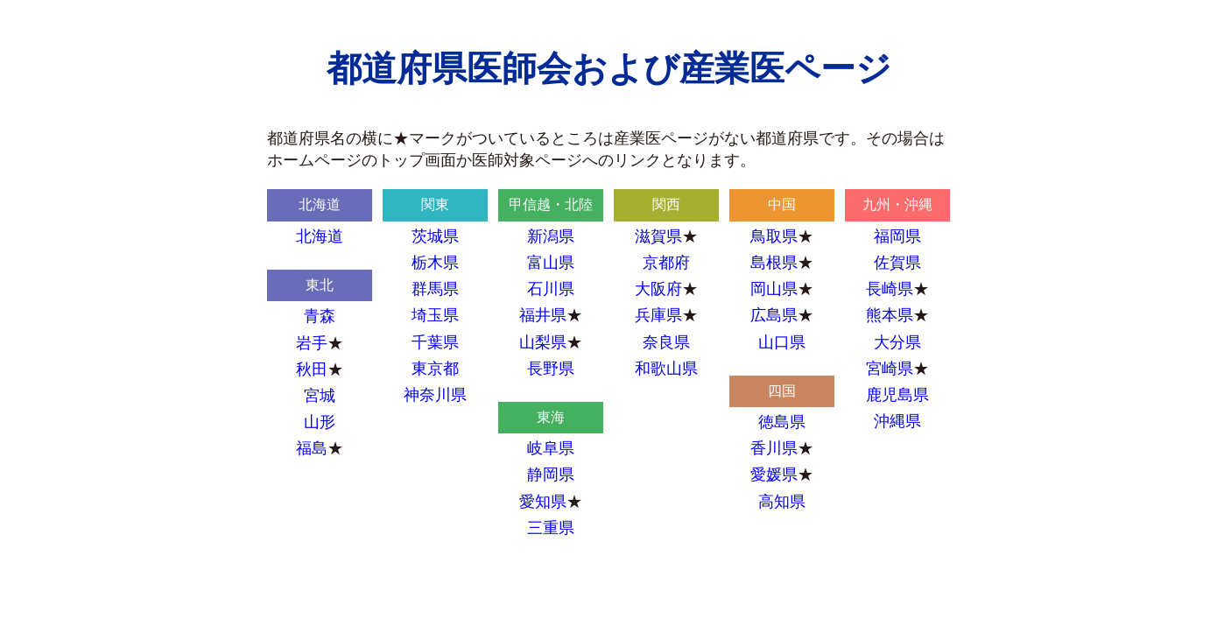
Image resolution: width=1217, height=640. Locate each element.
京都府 (666, 262)
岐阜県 (550, 448)
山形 (319, 422)
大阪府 (658, 289)
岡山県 (774, 289)
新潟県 (550, 236)
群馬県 (435, 289)
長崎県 (889, 289)
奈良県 (666, 342)
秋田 (311, 369)
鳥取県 (774, 236)
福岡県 (897, 236)
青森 (319, 316)
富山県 (550, 262)
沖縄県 (897, 421)
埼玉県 (435, 315)
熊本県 (889, 315)
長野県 (550, 368)
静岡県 (550, 474)
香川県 (774, 448)
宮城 (319, 395)
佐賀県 (897, 262)
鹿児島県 (897, 395)
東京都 (435, 368)
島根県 (774, 262)
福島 (311, 448)
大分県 (897, 342)
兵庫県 (658, 315)
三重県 (550, 528)
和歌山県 (666, 368)
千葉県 (435, 342)
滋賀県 (658, 236)
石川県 (550, 289)
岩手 (311, 343)
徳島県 (781, 422)
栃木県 (435, 262)
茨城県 (435, 236)
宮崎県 (889, 368)
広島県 (774, 315)
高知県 (781, 501)
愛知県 (542, 501)
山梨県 (542, 342)
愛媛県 (774, 474)
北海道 (319, 236)
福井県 (542, 315)
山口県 (781, 342)
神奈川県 (435, 395)
